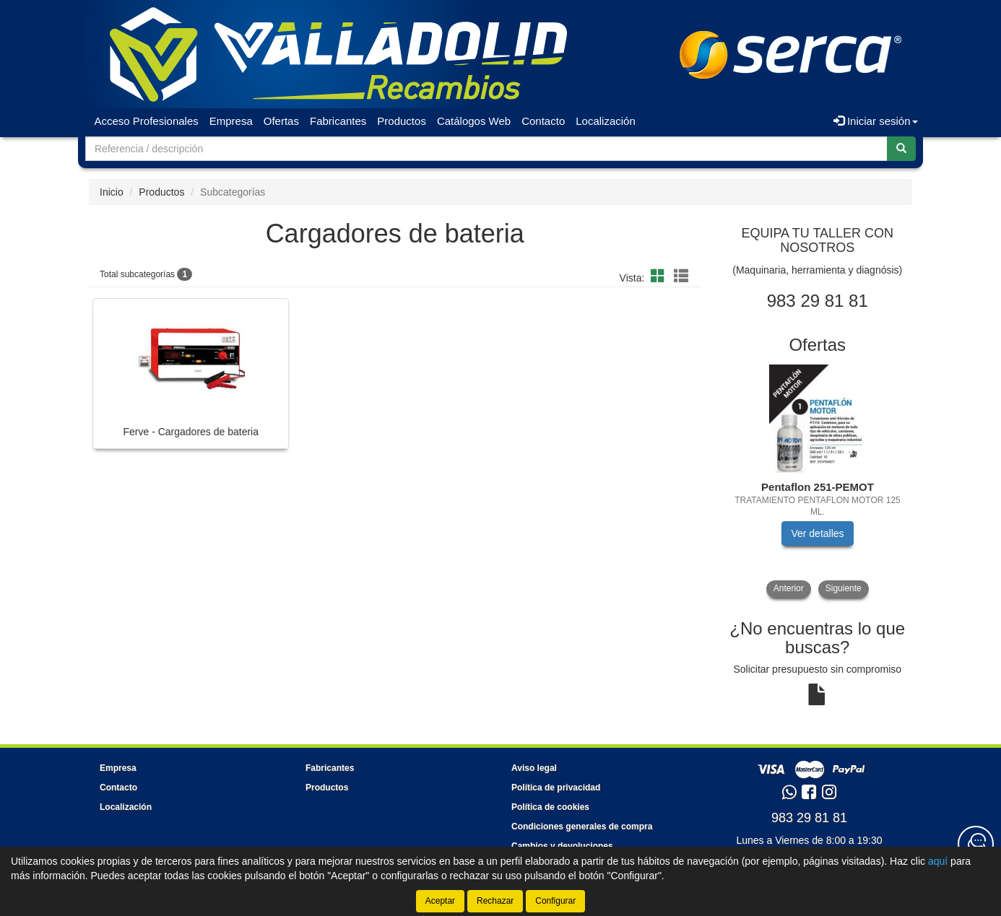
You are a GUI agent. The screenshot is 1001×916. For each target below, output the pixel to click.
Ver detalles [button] (817, 533)
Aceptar (440, 901)
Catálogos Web (474, 121)
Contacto (543, 121)
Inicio (112, 192)
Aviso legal (534, 768)
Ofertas (281, 121)
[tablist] (818, 481)
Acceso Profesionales (147, 121)
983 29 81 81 (809, 818)
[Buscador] (486, 148)
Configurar (555, 901)
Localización (606, 121)
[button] (660, 276)
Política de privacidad (555, 787)
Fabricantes (338, 121)
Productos (401, 121)
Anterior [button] (789, 588)
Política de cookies (550, 807)
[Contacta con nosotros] (976, 844)
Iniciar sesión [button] (875, 121)
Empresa (231, 121)
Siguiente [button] (844, 588)
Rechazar (495, 901)
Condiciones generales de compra (581, 826)
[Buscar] (901, 148)
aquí (938, 861)
